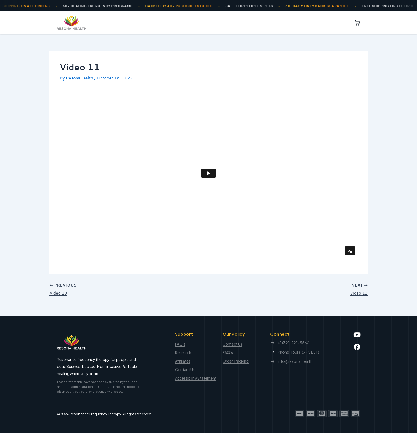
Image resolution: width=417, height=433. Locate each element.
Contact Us (185, 369)
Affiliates (182, 361)
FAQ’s (180, 344)
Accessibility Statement (195, 378)
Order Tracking (236, 361)
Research (183, 352)
